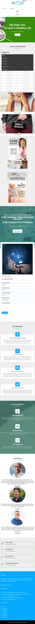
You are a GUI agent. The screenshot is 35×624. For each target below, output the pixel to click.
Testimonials (4, 617)
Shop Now (17, 34)
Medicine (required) (17, 299)
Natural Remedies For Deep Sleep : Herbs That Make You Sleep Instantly (16, 594)
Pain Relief (5, 63)
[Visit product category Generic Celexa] (26, 79)
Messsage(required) (17, 306)
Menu (17, 14)
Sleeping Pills (5, 66)
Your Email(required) (17, 289)
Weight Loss (5, 69)
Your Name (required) (17, 284)
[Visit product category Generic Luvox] (9, 85)
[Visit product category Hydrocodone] (9, 72)
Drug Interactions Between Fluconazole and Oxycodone (12, 597)
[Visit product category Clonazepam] (9, 87)
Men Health (5, 61)
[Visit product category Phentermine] (26, 74)
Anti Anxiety (5, 58)
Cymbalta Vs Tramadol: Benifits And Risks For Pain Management (14, 592)
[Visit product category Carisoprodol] (26, 90)
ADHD (4, 55)
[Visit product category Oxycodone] (26, 72)
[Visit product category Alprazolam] (26, 87)
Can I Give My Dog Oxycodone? (8, 599)
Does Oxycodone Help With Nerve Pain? (10, 595)
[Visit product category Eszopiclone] (9, 90)
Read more (13, 581)
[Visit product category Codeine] (9, 74)
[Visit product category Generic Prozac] (26, 82)
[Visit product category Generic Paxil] (26, 85)
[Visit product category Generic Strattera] (9, 79)
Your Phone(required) (17, 294)
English (25, 1)
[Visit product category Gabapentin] (9, 77)
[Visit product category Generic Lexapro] (9, 82)
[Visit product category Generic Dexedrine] (26, 77)
